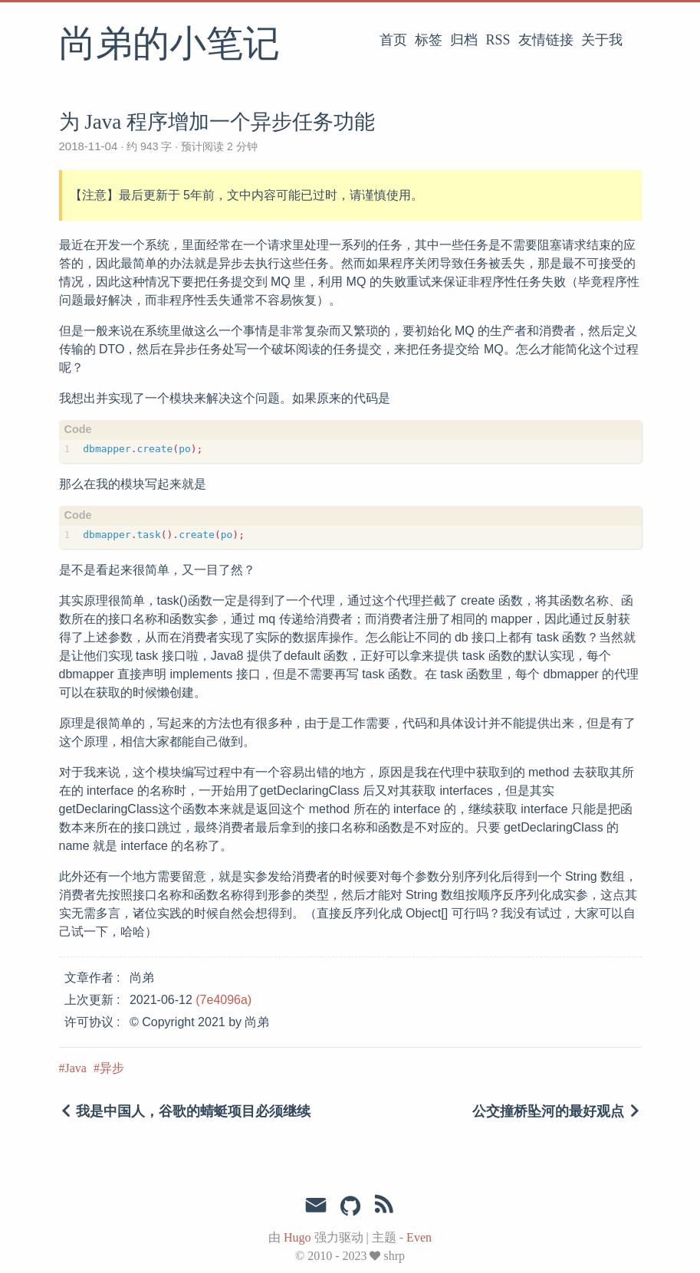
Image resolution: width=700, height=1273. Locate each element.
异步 (112, 1068)
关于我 (602, 40)
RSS (497, 40)
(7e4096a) (223, 999)
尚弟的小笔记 (169, 45)
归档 (464, 40)
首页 (393, 40)
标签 (428, 40)
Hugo (297, 1237)
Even (419, 1237)
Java (76, 1068)
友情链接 (545, 40)
